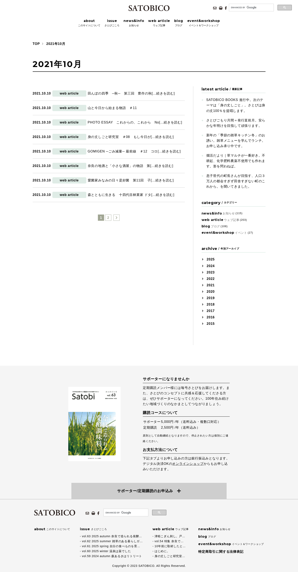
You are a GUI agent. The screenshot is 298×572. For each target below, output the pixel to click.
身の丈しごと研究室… (170, 556)
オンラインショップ (187, 463)
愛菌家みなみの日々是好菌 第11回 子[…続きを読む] (131, 180)
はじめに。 (162, 551)
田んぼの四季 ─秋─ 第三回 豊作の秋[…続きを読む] (131, 93)
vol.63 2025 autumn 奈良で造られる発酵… (112, 536)
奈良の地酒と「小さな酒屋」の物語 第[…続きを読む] (130, 166)
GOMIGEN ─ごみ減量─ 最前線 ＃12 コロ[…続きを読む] (134, 151)
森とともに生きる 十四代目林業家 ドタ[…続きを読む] (131, 195)
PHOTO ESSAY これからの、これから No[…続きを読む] (135, 122)
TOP (36, 44)
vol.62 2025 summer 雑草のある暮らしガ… (112, 541)
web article (69, 93)
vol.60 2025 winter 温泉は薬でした (106, 551)
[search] (251, 7)
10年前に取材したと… (170, 546)
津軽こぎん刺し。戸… (170, 536)
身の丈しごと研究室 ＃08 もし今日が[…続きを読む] (131, 137)
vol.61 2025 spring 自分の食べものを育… (111, 546)
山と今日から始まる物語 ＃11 (112, 108)
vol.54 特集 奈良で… (169, 541)
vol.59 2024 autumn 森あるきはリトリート (112, 556)
